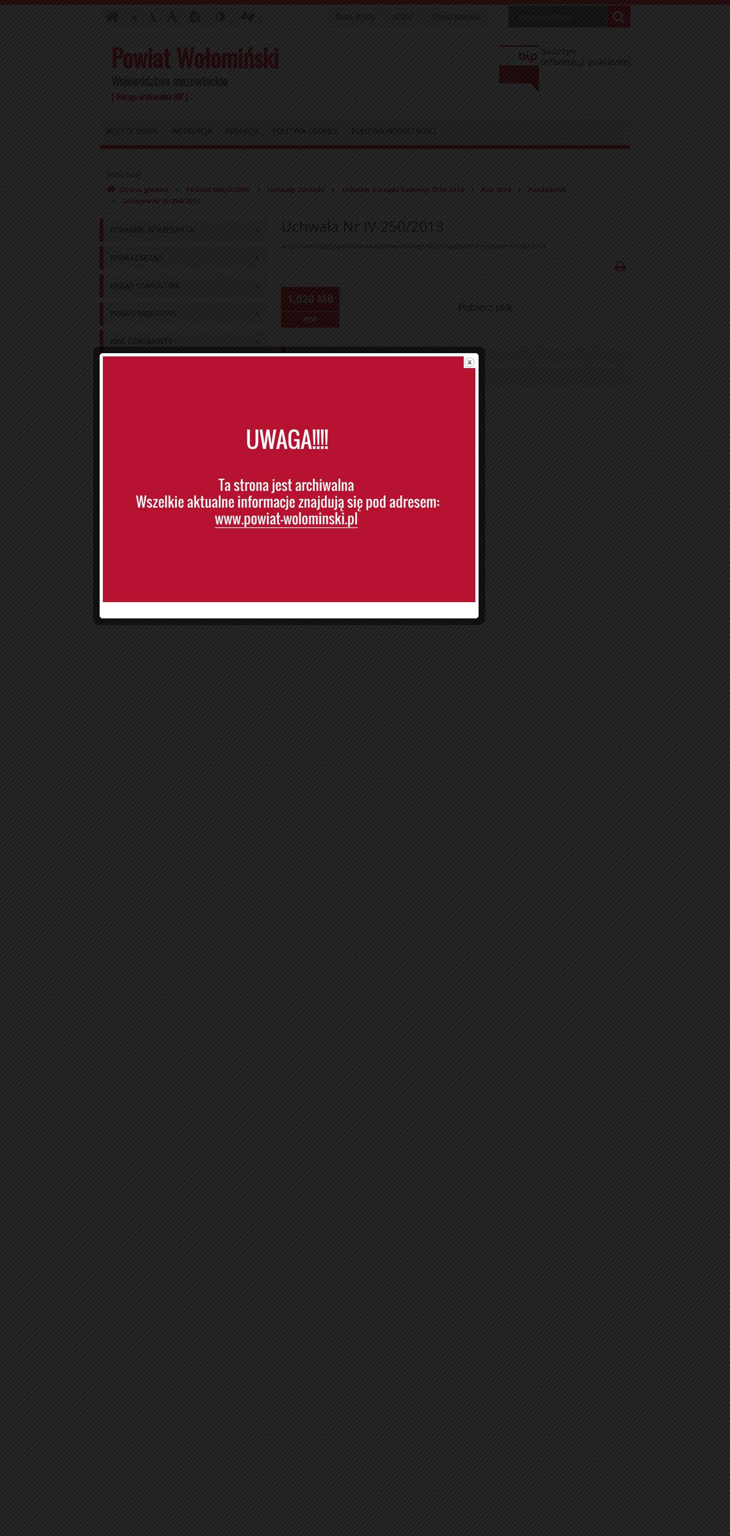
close (545, 645)
